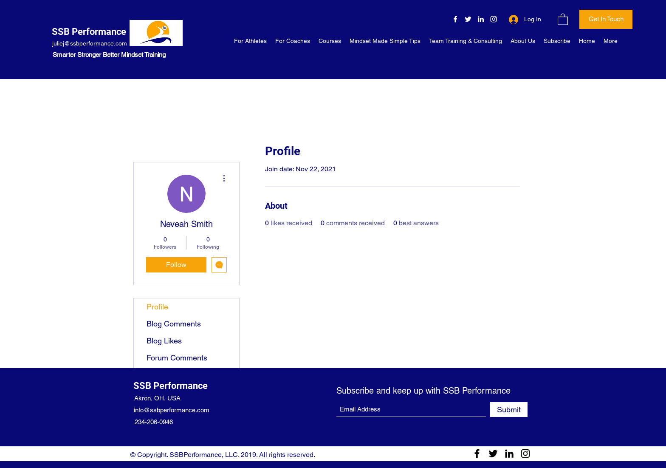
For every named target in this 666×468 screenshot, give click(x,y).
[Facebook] (455, 19)
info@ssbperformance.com (171, 410)
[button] (563, 19)
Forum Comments (177, 357)
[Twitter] (468, 19)
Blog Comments (174, 323)
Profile (157, 306)
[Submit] (509, 409)
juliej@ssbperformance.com (89, 43)
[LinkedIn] (481, 19)
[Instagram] (493, 19)
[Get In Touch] (605, 19)
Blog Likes (164, 340)
